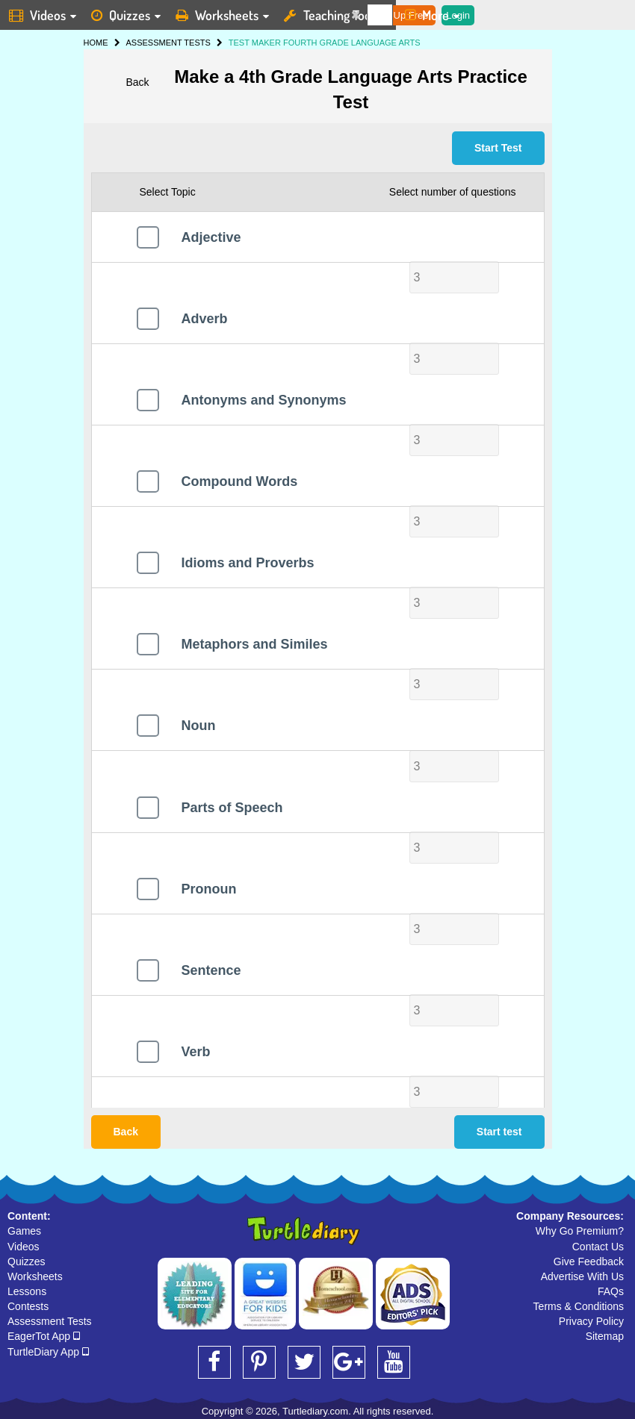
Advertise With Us (582, 1276)
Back (137, 82)
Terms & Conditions (578, 1306)
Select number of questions (452, 192)
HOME (96, 42)
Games (24, 1231)
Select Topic (168, 192)
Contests (28, 1306)
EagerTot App (43, 1336)
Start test (499, 1132)
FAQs (611, 1291)
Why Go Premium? (580, 1231)
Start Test (498, 148)
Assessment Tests (49, 1321)
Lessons (26, 1291)
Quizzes (26, 1261)
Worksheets (35, 1276)
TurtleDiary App (48, 1352)
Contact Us (598, 1247)
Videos (23, 1247)
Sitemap (605, 1336)
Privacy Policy (591, 1321)
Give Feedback (589, 1261)
